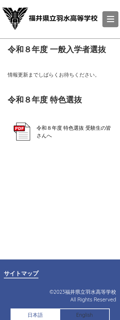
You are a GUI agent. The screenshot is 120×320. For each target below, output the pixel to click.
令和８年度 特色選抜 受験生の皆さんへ (59, 132)
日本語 (35, 315)
